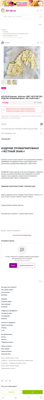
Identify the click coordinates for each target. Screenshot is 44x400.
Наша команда (5, 304)
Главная (3, 30)
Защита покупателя (7, 325)
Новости (3, 339)
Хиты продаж (5, 349)
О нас (2, 330)
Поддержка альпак (7, 342)
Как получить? (5, 292)
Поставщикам (5, 316)
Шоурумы (4, 299)
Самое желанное (6, 351)
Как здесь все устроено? (8, 287)
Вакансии (4, 318)
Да (32, 392)
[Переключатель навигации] (41, 10)
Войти (13, 265)
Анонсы (3, 337)
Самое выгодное (6, 346)
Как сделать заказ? (7, 290)
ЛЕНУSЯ (5, 32)
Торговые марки (6, 301)
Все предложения (6, 334)
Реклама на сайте (6, 313)
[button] (3, 398)
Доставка (4, 295)
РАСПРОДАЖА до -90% (10, 35)
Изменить (11, 392)
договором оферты (15, 118)
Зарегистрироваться (26, 265)
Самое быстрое (6, 354)
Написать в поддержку (8, 322)
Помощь (3, 328)
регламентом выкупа (35, 116)
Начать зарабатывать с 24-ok (10, 358)
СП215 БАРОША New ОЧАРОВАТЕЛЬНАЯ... (16, 34)
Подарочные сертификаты (9, 311)
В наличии (4, 307)
